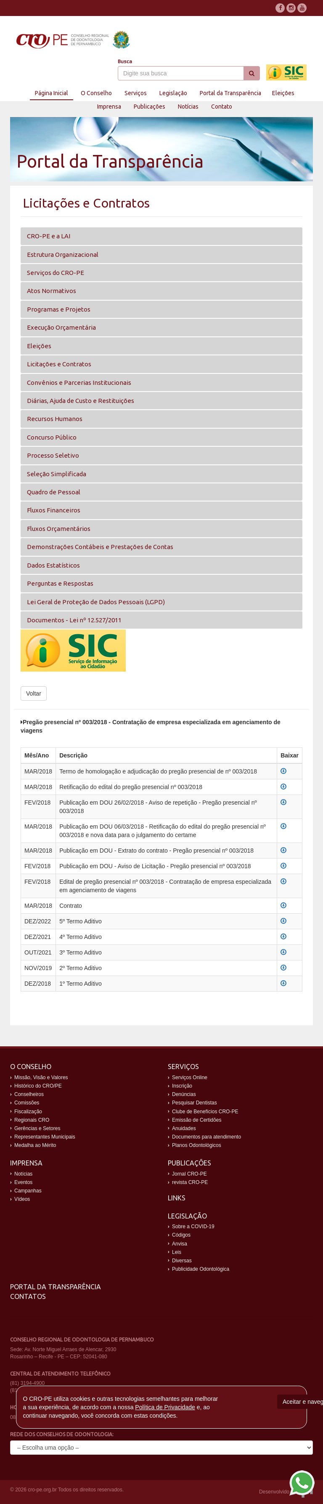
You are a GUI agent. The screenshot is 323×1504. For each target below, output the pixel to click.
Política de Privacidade (165, 1407)
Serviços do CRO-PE (55, 272)
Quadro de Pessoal (53, 492)
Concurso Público (52, 437)
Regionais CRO (31, 1120)
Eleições (283, 93)
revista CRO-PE (190, 1182)
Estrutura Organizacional (62, 254)
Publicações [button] (149, 106)
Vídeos (22, 1199)
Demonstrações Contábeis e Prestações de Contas (100, 546)
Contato (221, 106)
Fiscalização (28, 1112)
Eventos (23, 1182)
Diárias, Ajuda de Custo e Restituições (80, 400)
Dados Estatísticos (53, 565)
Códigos (181, 1235)
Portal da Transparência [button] (230, 93)
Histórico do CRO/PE (38, 1086)
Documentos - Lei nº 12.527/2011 (74, 620)
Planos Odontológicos (196, 1145)
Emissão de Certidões (196, 1120)
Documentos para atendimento (206, 1137)
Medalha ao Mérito (35, 1145)
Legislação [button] (173, 93)
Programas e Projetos (58, 309)
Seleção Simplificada (56, 473)
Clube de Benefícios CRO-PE (205, 1112)
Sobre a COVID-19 (193, 1226)
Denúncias (184, 1094)
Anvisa (179, 1244)
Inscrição (182, 1086)
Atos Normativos (51, 290)
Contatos (28, 1296)
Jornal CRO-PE (189, 1174)
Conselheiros (29, 1094)
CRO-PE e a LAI (48, 236)
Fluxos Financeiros (53, 510)
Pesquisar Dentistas (194, 1103)
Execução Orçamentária (61, 327)
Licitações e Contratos (59, 364)
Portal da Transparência (55, 1287)
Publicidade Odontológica (200, 1269)
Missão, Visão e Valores (41, 1077)
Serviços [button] (135, 93)
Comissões (26, 1103)
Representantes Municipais (44, 1137)
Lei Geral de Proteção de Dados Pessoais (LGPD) (96, 601)
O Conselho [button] (96, 93)
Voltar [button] (33, 693)
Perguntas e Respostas (60, 583)
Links (176, 1198)
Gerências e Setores (37, 1128)
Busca (125, 61)
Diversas (182, 1261)
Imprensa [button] (109, 106)
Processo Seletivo (53, 455)
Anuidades (184, 1128)
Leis (176, 1252)
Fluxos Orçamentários (58, 528)
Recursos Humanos (54, 418)
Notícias (188, 106)
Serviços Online (189, 1077)
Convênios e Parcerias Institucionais (79, 382)
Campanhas (28, 1191)
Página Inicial (51, 93)
